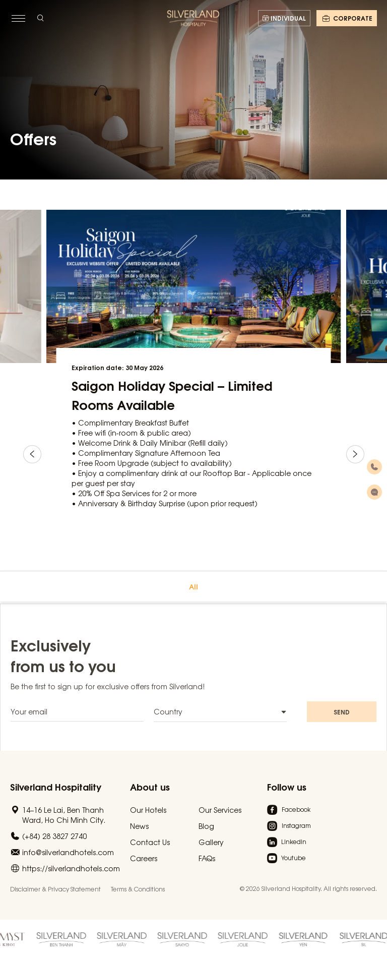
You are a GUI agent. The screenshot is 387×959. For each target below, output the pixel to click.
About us (150, 786)
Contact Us (150, 842)
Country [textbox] (168, 718)
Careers (143, 858)
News (139, 826)
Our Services (220, 810)
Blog (206, 826)
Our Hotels (148, 810)
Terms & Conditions (138, 888)
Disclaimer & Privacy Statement (55, 888)
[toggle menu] (18, 18)
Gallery (211, 842)
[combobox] (220, 718)
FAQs (207, 858)
